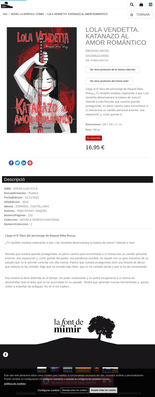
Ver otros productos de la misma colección (112, 69)
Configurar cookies (49, 390)
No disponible (94, 138)
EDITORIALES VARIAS (97, 55)
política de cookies (15, 383)
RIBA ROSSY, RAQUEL (97, 50)
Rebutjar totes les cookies (74, 390)
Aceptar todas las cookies (103, 390)
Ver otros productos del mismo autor (109, 81)
